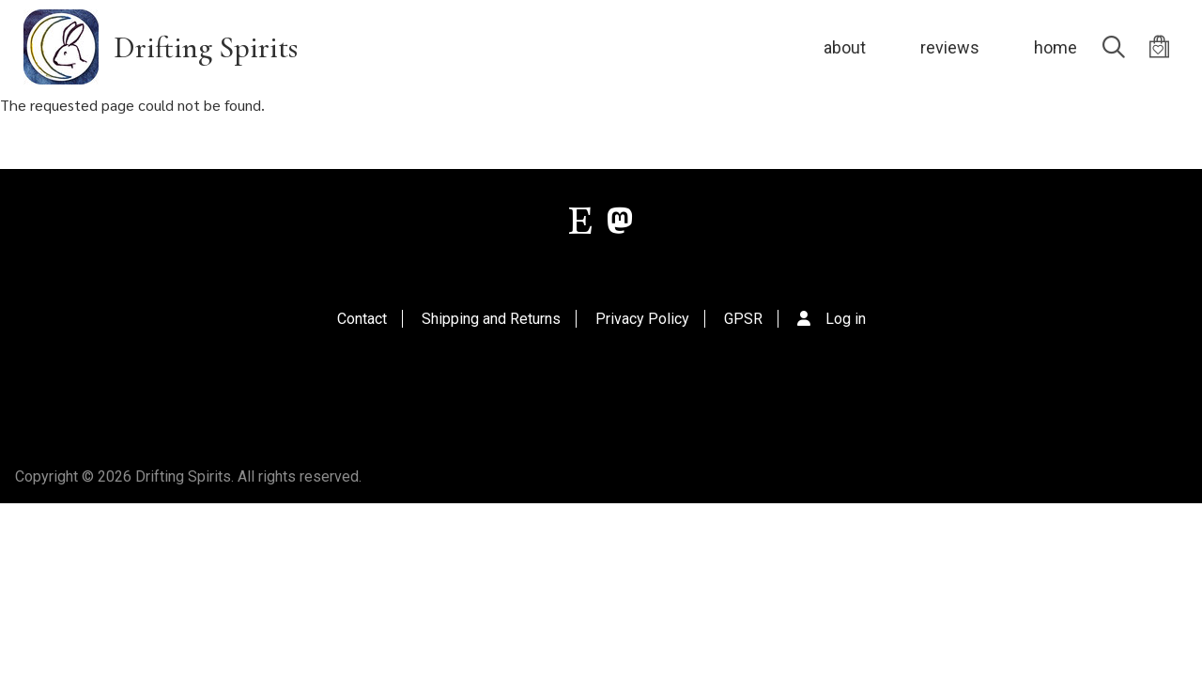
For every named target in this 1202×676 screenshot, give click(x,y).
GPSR (743, 319)
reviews (949, 47)
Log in (845, 319)
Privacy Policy (642, 319)
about (845, 47)
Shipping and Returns (491, 319)
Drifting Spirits (206, 47)
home (1055, 47)
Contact (362, 319)
